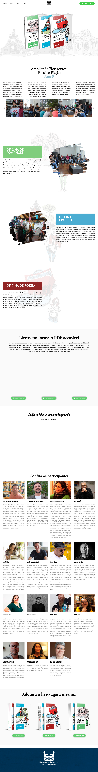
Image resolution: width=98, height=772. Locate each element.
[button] (4, 108)
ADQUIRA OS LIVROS (87, 3)
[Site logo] (49, 3)
